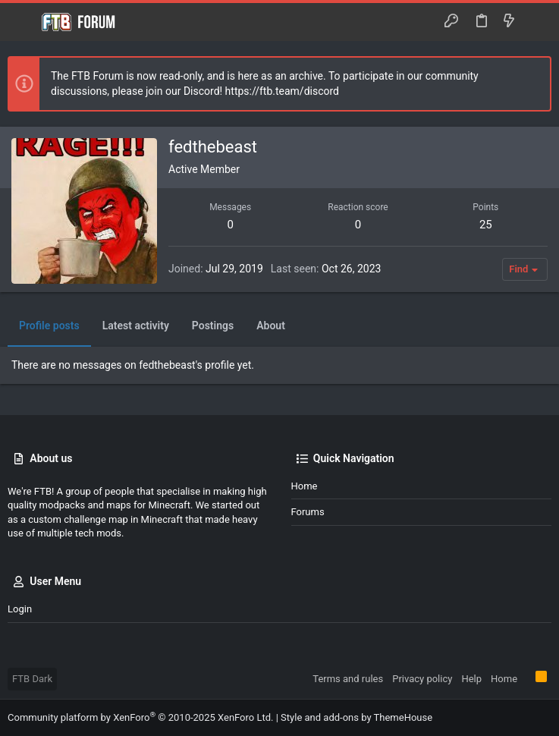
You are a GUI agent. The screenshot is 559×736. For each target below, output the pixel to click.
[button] (23, 22)
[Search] (536, 22)
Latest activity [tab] (135, 325)
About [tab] (270, 325)
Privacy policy (422, 678)
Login (20, 609)
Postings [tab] (213, 325)
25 (485, 224)
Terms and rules (347, 678)
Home (304, 486)
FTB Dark (32, 678)
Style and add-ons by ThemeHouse (356, 717)
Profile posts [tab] (49, 325)
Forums (308, 511)
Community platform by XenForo (140, 717)
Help (471, 678)
